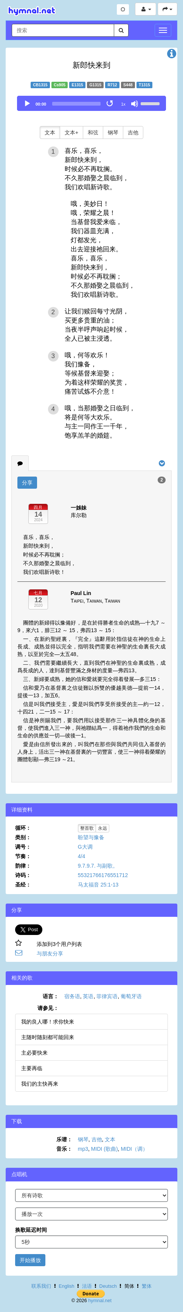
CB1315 (40, 85)
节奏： (23, 856)
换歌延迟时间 (31, 1230)
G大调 (85, 847)
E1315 (77, 85)
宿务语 (72, 996)
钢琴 (113, 132)
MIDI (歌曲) (104, 1149)
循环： (23, 828)
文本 (50, 132)
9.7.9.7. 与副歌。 (98, 866)
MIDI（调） (134, 1149)
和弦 (93, 132)
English (66, 1286)
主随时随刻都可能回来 (47, 1037)
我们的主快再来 (39, 1084)
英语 (88, 996)
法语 (87, 1286)
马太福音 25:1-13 (98, 885)
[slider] (76, 104)
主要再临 (31, 1068)
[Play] (27, 104)
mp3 (83, 1149)
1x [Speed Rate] (123, 104)
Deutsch (108, 1286)
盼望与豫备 (91, 837)
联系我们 (41, 1286)
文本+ (71, 132)
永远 (102, 828)
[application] (91, 103)
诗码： (23, 875)
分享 (27, 483)
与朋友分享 (50, 953)
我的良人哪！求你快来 (47, 1022)
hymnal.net (100, 1300)
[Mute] (134, 104)
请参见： (48, 1008)
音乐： (64, 1149)
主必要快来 (34, 1053)
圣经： (23, 885)
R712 (112, 85)
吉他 (133, 132)
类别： (23, 837)
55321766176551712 (103, 875)
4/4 (81, 856)
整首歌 (87, 828)
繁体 (147, 1286)
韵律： (23, 866)
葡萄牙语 (131, 996)
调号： (23, 847)
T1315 (144, 85)
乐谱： (64, 1139)
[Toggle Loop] (110, 104)
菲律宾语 (107, 996)
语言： (51, 996)
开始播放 (30, 1260)
